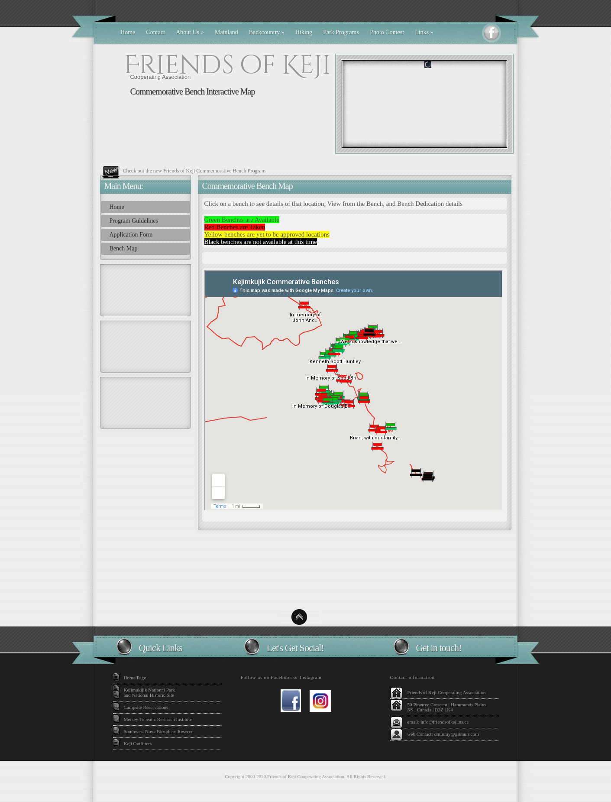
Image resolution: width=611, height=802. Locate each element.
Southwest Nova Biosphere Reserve (159, 731)
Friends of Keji (227, 65)
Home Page (135, 677)
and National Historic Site (149, 695)
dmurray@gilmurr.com (456, 734)
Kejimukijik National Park (149, 689)
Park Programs (341, 32)
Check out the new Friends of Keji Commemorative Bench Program (194, 171)
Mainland (226, 32)
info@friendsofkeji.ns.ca (444, 721)
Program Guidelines (134, 221)
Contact (155, 32)
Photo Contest (387, 32)
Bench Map (124, 248)
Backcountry (266, 32)
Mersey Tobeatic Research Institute (158, 719)
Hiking (303, 32)
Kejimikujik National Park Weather (305, 573)
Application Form (131, 234)
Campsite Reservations (146, 707)
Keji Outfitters (138, 743)
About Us (190, 32)
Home (127, 32)
